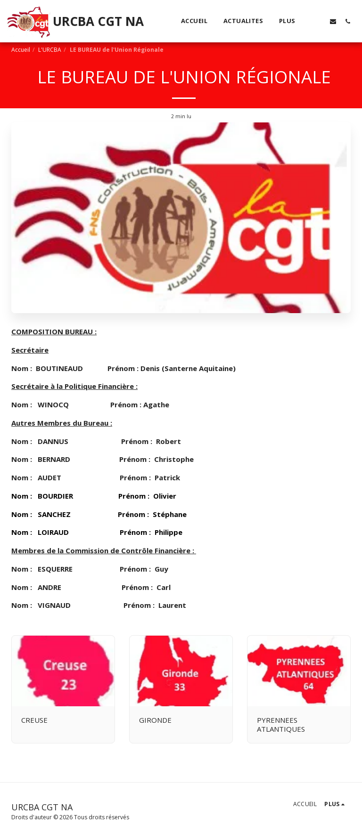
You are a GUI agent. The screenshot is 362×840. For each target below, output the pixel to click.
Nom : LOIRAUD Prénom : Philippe (96, 532)
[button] (318, 21)
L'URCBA (49, 50)
